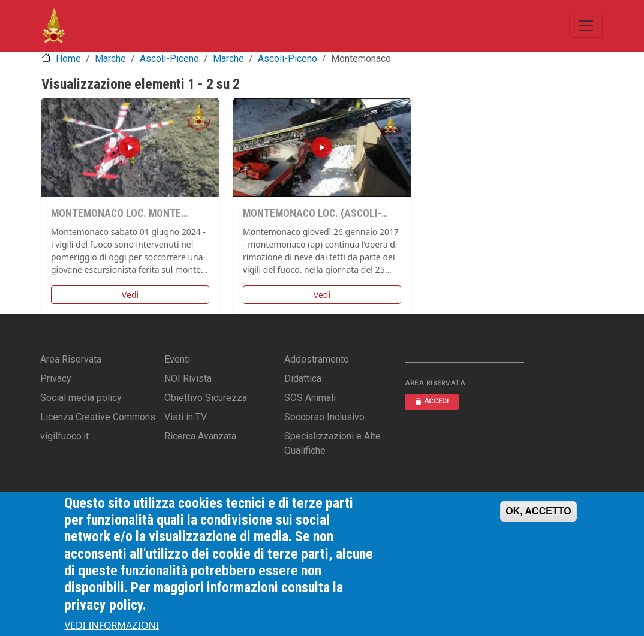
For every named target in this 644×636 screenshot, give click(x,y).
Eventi (177, 359)
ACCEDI (432, 401)
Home (68, 58)
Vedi (130, 294)
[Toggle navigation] (586, 26)
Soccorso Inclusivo (324, 417)
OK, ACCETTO (538, 511)
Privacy (55, 378)
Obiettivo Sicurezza (205, 397)
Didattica (302, 378)
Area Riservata (70, 359)
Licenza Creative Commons (97, 417)
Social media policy (81, 397)
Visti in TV (185, 417)
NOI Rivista (188, 378)
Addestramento (316, 359)
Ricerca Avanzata (200, 436)
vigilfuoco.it (64, 436)
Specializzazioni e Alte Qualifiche (332, 443)
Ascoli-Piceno (169, 58)
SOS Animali (310, 397)
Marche (110, 58)
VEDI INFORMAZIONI (111, 625)
